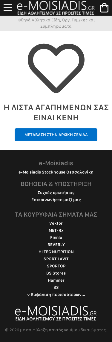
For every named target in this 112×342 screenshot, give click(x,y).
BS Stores (56, 273)
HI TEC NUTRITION (56, 252)
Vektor (56, 223)
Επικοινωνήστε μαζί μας (56, 200)
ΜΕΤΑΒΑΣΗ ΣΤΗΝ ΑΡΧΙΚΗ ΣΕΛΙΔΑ (56, 134)
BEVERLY (56, 244)
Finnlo (56, 237)
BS (56, 287)
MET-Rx (56, 230)
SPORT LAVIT (56, 259)
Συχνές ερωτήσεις (56, 192)
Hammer (56, 280)
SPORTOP (56, 266)
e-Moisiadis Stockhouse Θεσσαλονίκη (56, 172)
